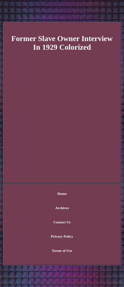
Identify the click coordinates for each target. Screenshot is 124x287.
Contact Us (61, 222)
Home (61, 194)
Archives (62, 208)
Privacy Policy (62, 236)
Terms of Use (62, 251)
